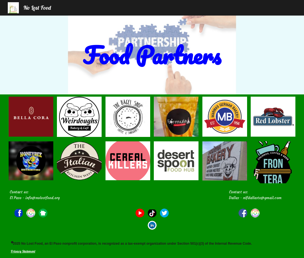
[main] (152, 55)
